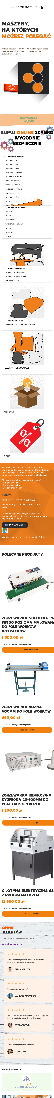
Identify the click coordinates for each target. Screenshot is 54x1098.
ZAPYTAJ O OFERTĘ (15, 525)
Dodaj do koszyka (27, 730)
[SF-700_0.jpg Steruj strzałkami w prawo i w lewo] (27, 678)
